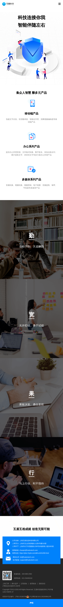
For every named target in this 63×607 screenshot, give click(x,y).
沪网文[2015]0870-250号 (11, 586)
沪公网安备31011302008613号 (40, 596)
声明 (31, 603)
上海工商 (6, 583)
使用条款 (33, 583)
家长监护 (15, 583)
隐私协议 (42, 583)
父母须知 (24, 583)
